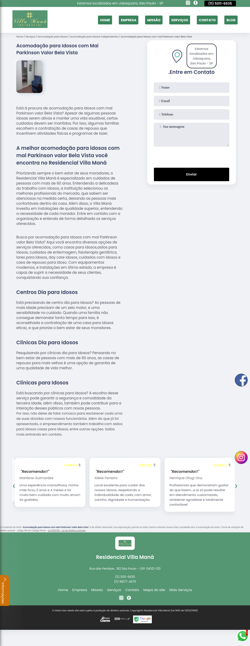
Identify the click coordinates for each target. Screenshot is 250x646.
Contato (207, 19)
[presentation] (192, 156)
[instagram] (188, 3)
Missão (153, 19)
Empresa (128, 19)
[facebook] (195, 3)
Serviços (179, 19)
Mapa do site (154, 590)
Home (105, 19)
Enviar (191, 174)
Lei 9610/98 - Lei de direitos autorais (66, 530)
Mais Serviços (180, 590)
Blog (230, 19)
